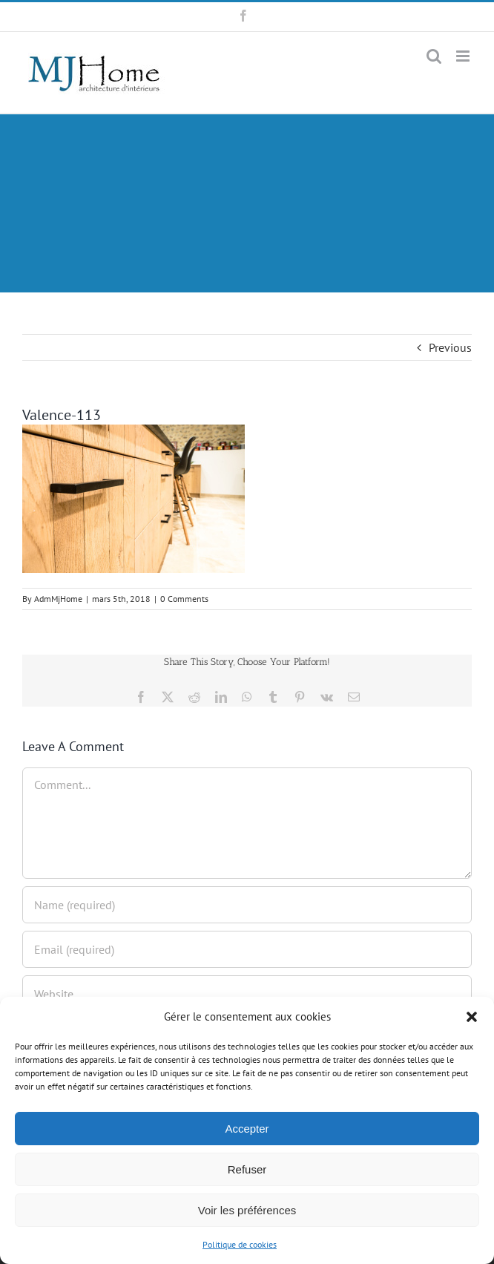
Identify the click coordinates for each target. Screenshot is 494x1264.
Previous (450, 347)
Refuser (247, 1169)
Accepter (247, 1128)
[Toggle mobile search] (434, 56)
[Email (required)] (247, 949)
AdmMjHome (58, 598)
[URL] (247, 993)
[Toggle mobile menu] (464, 56)
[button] (471, 1016)
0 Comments (184, 598)
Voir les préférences (247, 1210)
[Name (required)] (247, 904)
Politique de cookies (239, 1244)
